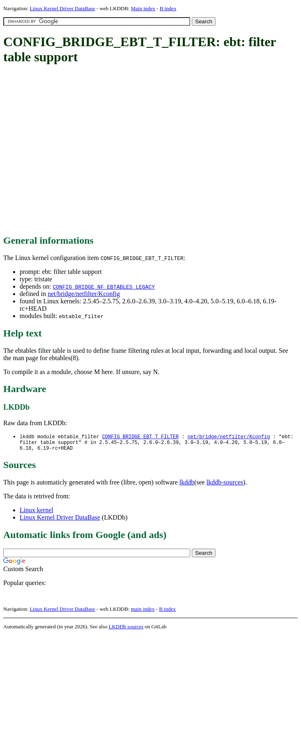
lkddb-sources (225, 485)
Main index (143, 8)
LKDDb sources (126, 629)
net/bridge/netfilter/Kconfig (83, 293)
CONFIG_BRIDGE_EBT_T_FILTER (140, 436)
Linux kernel (36, 512)
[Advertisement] (76, 150)
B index (167, 8)
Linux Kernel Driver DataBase (62, 8)
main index (143, 612)
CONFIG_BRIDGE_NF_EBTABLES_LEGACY (104, 286)
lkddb (187, 485)
